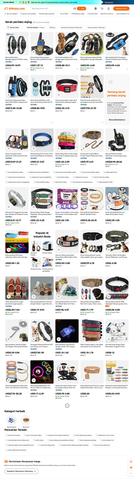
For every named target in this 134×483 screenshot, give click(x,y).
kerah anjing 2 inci (107, 440)
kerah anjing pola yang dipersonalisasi (61, 440)
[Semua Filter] (13, 27)
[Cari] (81, 8)
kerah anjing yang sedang (82, 435)
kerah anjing (38, 440)
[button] (74, 8)
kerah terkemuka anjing (100, 177)
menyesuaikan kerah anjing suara (17, 440)
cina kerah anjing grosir (46, 445)
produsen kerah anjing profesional (57, 435)
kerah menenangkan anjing (89, 172)
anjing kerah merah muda (105, 435)
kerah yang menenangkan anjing (64, 172)
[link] (131, 462)
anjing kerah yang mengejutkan (38, 172)
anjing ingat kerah (110, 172)
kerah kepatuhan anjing (14, 172)
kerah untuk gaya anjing (32, 435)
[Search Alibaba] (52, 8)
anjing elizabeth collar (105, 182)
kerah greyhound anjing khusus (81, 182)
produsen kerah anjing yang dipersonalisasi (73, 445)
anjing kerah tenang (80, 177)
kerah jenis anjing (62, 177)
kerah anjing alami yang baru (16, 450)
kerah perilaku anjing (41, 182)
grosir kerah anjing (13, 435)
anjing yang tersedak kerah (15, 177)
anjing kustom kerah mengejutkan (17, 182)
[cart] (102, 9)
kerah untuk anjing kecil (101, 445)
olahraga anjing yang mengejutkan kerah (20, 445)
